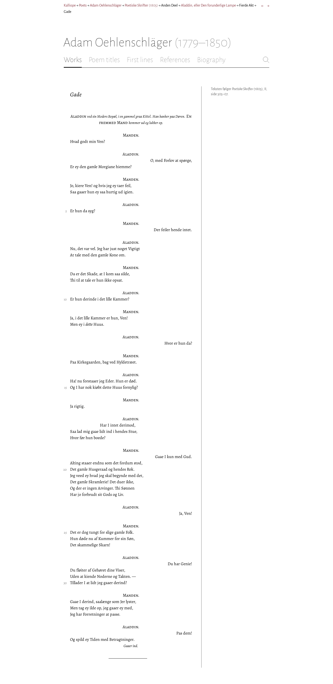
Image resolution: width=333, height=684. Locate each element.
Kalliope (70, 5)
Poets (83, 5)
